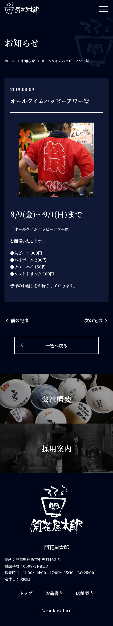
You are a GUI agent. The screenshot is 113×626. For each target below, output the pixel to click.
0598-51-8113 (35, 566)
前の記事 (19, 320)
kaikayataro (59, 610)
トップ (25, 593)
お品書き (54, 593)
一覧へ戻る (56, 345)
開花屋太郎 (56, 547)
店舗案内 (85, 593)
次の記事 (93, 320)
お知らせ (28, 60)
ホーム (9, 60)
